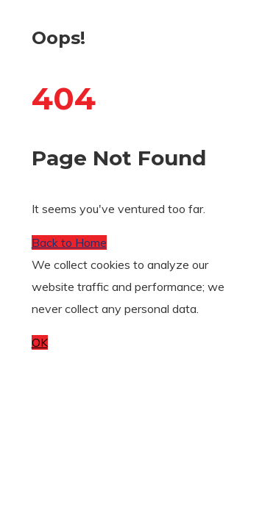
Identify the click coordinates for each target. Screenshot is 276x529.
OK (40, 342)
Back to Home (69, 242)
